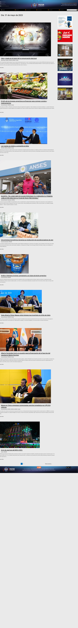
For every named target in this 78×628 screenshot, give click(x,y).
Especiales (9, 199)
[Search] (77, 10)
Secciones (3, 9)
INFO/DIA (7, 60)
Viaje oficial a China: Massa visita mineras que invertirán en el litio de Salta (25, 315)
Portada (17, 60)
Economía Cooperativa (4, 241)
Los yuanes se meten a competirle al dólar (15, 146)
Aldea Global (3, 60)
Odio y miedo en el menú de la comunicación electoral (19, 58)
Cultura (2, 451)
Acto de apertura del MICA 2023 (12, 450)
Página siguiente (48, 463)
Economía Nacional (4, 104)
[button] (69, 3)
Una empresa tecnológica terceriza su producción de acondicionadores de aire (27, 240)
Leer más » (2, 67)
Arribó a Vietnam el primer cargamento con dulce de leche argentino (23, 275)
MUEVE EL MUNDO (12, 60)
